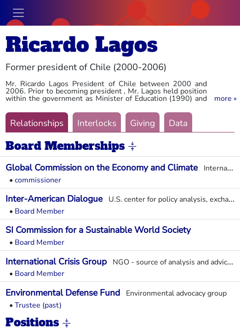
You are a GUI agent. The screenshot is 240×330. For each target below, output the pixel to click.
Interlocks (96, 123)
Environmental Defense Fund (63, 293)
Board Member (39, 211)
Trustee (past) (38, 305)
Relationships (36, 123)
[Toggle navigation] (18, 13)
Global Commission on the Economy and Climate (102, 168)
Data (178, 123)
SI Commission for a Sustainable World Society (98, 230)
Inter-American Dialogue (54, 199)
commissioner (38, 180)
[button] (225, 98)
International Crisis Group (56, 262)
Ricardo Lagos (82, 45)
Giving (142, 123)
